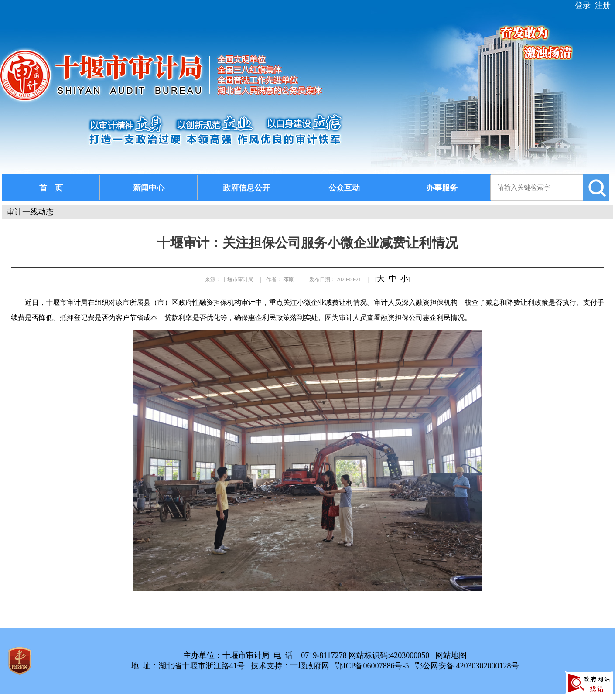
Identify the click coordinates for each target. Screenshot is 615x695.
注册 (603, 5)
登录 (583, 5)
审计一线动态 (30, 212)
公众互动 (344, 188)
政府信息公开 (246, 188)
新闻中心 (148, 188)
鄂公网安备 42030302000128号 (467, 665)
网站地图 (451, 655)
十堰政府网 (309, 665)
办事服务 (442, 188)
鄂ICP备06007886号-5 (372, 665)
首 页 (51, 188)
